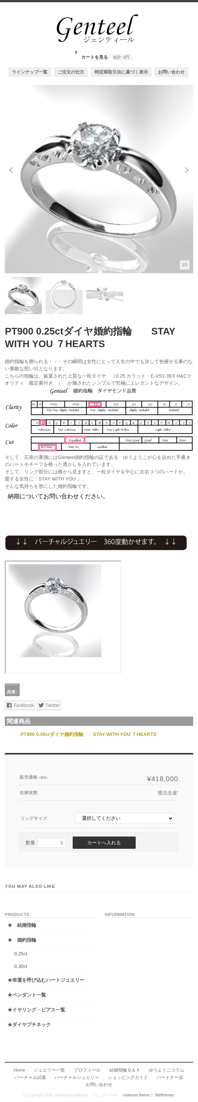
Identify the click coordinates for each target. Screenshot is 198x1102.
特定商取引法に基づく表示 (121, 71)
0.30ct (20, 966)
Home (19, 1069)
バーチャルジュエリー (77, 1077)
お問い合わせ (171, 71)
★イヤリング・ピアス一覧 (36, 1010)
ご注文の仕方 (70, 71)
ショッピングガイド (128, 1077)
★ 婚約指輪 (21, 940)
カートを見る (104, 55)
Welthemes (164, 1095)
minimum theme (136, 1095)
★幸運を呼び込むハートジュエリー (46, 980)
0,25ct (20, 953)
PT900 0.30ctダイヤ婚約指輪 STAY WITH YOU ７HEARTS (88, 734)
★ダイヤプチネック (29, 1024)
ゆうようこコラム (166, 1069)
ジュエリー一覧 (49, 1069)
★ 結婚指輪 (21, 925)
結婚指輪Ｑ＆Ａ (124, 1069)
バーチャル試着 (30, 1077)
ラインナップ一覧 (29, 71)
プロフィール (87, 1069)
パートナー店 (169, 1077)
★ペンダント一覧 (26, 995)
